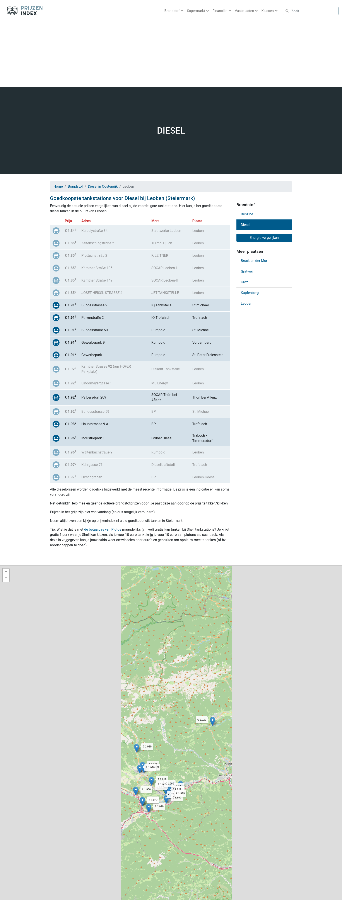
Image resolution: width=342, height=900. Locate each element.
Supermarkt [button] (196, 11)
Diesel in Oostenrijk (103, 186)
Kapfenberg (250, 293)
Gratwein (248, 271)
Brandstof (75, 186)
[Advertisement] (171, 54)
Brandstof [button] (172, 11)
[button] (166, 799)
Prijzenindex (23, 11)
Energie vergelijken (264, 238)
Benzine (247, 214)
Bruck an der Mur (254, 261)
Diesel (245, 225)
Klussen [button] (268, 11)
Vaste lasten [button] (245, 11)
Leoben (246, 303)
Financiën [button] (220, 11)
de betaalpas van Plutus (102, 529)
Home (58, 186)
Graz (244, 282)
